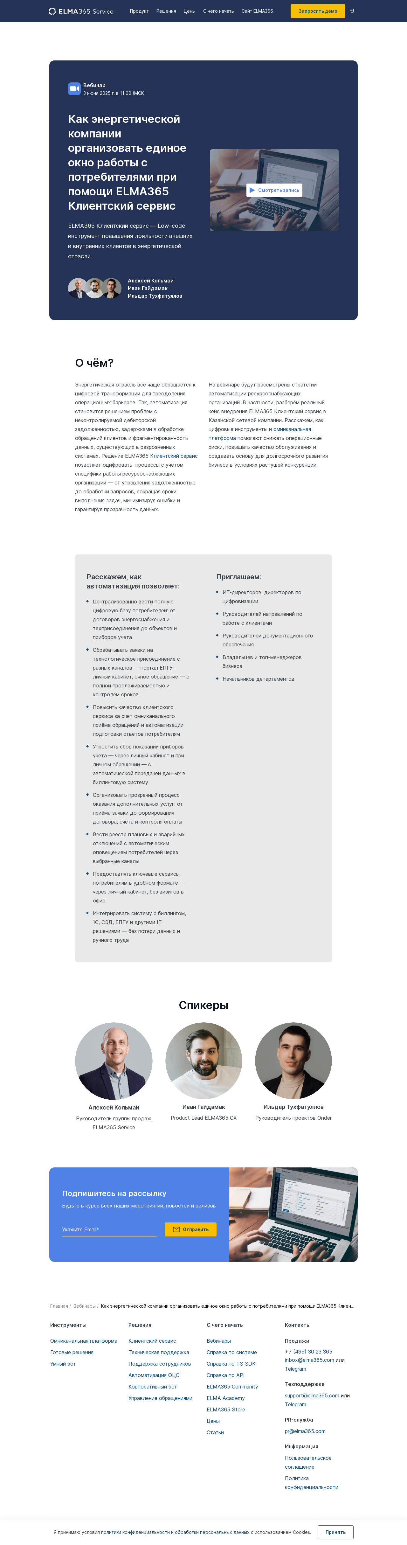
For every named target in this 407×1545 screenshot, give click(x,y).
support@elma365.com (312, 1395)
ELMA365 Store (226, 1409)
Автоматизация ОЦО (154, 1375)
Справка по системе (232, 1352)
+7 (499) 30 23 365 (308, 1351)
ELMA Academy (226, 1398)
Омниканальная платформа (83, 1341)
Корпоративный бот (152, 1386)
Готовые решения (71, 1352)
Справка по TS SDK (231, 1364)
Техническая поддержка (158, 1352)
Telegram (295, 1369)
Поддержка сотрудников (159, 1364)
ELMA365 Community (232, 1386)
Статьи (215, 1432)
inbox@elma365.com (309, 1360)
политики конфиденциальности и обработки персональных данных (176, 1532)
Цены (190, 11)
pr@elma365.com (305, 1431)
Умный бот (63, 1364)
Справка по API (226, 1375)
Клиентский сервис (174, 456)
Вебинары (219, 1341)
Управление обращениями (160, 1398)
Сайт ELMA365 (257, 11)
